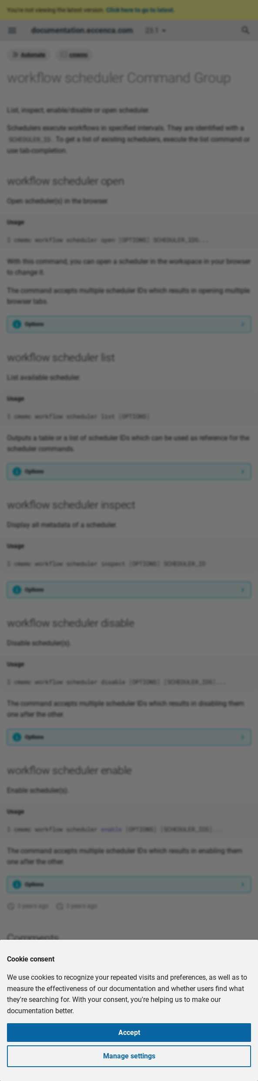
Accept (129, 1032)
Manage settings (129, 1056)
